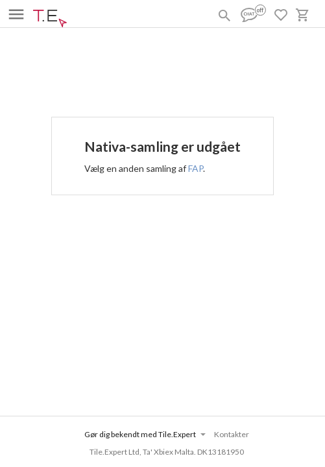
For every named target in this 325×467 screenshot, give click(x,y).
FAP (195, 168)
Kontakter (231, 434)
